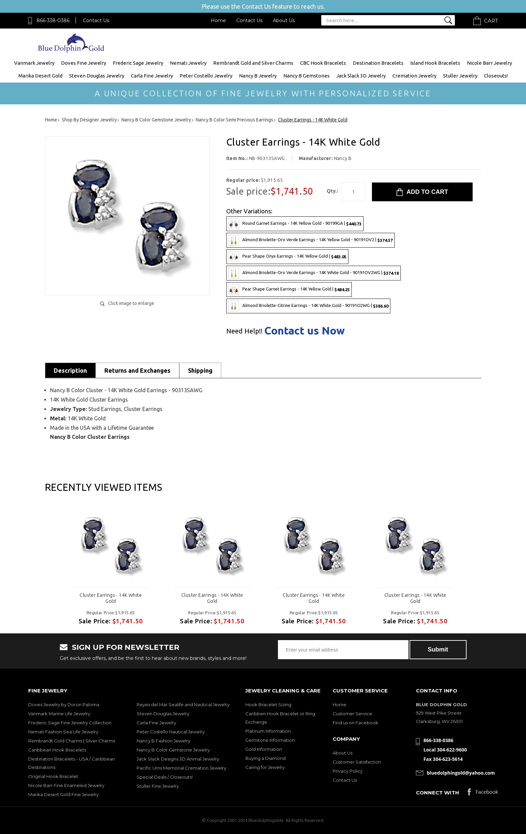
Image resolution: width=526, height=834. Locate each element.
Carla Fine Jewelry (152, 76)
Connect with (437, 792)
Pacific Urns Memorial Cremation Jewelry (181, 768)
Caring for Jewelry (265, 767)
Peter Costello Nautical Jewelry (171, 731)
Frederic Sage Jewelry (138, 63)
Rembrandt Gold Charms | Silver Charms (71, 740)
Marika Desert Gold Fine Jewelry (63, 794)
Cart (491, 20)
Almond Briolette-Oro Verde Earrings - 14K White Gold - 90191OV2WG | (313, 273)
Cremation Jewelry (414, 76)
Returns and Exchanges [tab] (137, 370)
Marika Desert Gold (40, 76)
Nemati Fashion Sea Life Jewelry (63, 731)
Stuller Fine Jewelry (158, 786)
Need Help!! (244, 331)
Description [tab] (70, 370)
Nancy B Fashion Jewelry (163, 740)
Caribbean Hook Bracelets (57, 749)
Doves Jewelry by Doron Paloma (63, 704)
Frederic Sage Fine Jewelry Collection (69, 722)
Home (218, 20)
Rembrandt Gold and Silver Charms (253, 63)
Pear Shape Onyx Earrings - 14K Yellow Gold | (287, 256)
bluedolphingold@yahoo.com (461, 773)
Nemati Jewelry (188, 63)
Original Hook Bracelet (53, 776)
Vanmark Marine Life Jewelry (59, 713)
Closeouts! (496, 76)
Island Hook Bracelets (435, 63)
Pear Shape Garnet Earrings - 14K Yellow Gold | (289, 289)
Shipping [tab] (200, 370)
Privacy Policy (348, 771)
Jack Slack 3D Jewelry (361, 76)
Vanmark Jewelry (34, 63)
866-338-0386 (53, 20)
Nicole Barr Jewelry (489, 63)
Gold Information (263, 749)
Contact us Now (304, 330)
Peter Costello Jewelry (206, 76)
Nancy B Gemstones (306, 76)
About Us (284, 20)
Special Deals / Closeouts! (165, 777)
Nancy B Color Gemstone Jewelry (173, 749)
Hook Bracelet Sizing (268, 704)
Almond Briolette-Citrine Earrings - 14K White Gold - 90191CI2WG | (308, 306)
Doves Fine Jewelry (83, 63)
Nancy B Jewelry (258, 76)
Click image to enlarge (131, 303)
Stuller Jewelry (460, 76)
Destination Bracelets (378, 63)
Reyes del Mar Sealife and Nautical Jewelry (183, 704)
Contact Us (96, 20)
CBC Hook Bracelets (323, 63)
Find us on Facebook (355, 722)
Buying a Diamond (265, 758)
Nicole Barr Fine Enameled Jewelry (66, 785)
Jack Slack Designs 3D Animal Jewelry (178, 759)
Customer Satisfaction (357, 762)
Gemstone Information (270, 740)
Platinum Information (268, 731)
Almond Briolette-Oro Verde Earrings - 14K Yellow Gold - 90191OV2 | (310, 240)
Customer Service (352, 713)
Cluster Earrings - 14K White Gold (111, 598)
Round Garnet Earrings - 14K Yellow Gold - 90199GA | (295, 223)
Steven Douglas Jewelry (96, 76)
